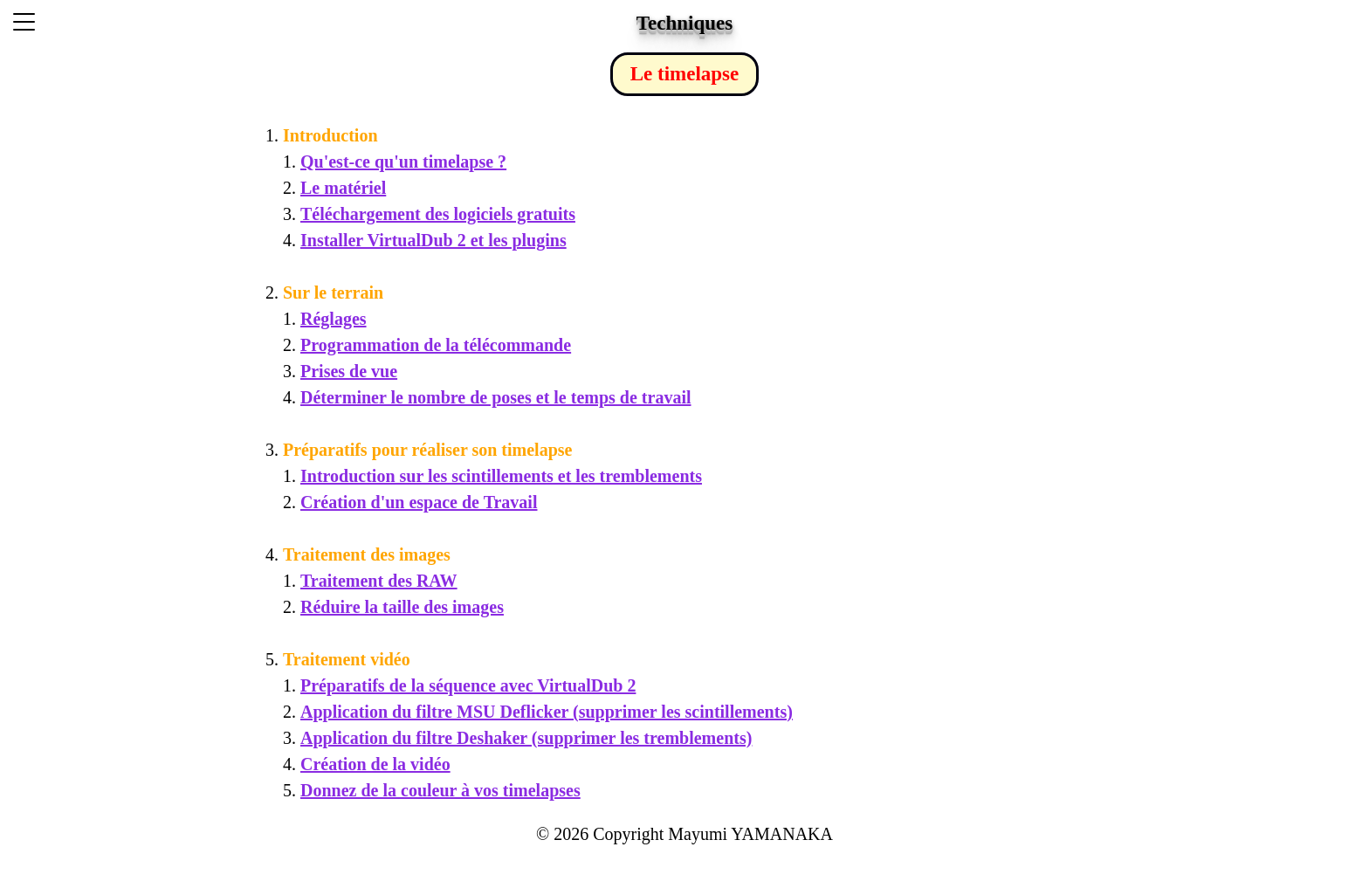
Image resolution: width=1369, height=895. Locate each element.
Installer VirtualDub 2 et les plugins (433, 240)
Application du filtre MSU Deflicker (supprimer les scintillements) (546, 711)
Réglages (333, 318)
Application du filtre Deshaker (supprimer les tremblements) (526, 737)
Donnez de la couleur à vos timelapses (440, 790)
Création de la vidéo (375, 764)
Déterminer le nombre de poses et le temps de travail (495, 397)
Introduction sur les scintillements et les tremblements (501, 475)
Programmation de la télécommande (435, 345)
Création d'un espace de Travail (418, 502)
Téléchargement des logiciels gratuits (437, 214)
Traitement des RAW (378, 580)
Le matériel (343, 187)
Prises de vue (348, 371)
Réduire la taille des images (402, 606)
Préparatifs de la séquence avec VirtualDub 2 (468, 685)
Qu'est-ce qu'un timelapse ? (403, 161)
